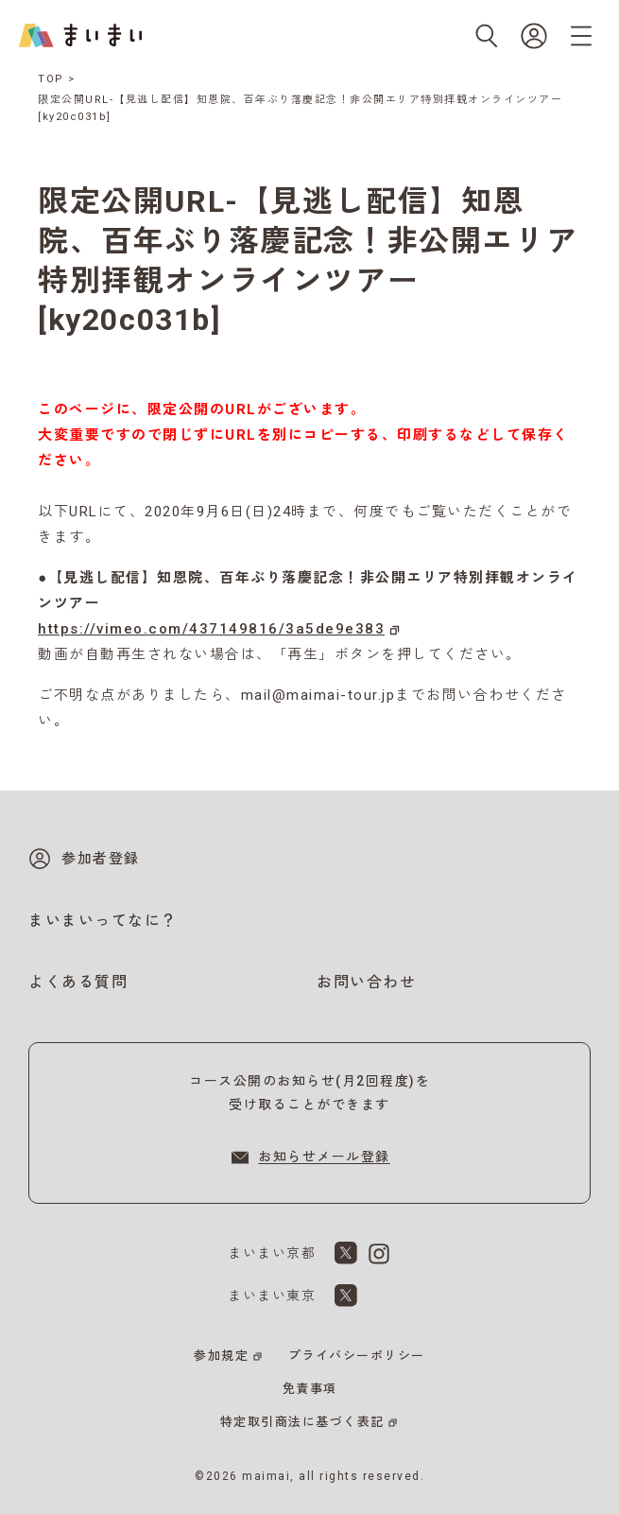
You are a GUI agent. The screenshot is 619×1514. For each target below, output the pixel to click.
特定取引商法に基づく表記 (302, 1422)
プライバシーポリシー (356, 1356)
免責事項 (310, 1389)
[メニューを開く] (581, 36)
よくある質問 (78, 982)
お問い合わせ (366, 982)
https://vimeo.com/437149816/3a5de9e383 (211, 628)
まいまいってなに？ (103, 921)
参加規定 (221, 1356)
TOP (51, 79)
